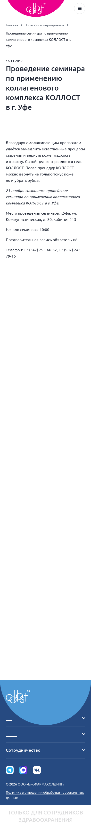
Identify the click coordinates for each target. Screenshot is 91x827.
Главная (12, 25)
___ (45, 718)
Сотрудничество (45, 750)
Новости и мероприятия (45, 25)
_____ (45, 734)
